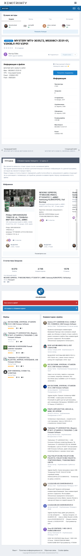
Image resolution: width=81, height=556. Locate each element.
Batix (14, 350)
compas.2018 (56, 350)
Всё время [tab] (69, 19)
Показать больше (40, 31)
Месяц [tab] (31, 19)
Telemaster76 (56, 533)
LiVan (12, 246)
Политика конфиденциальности (30, 550)
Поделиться (53, 54)
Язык (14, 550)
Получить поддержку (65, 73)
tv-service (55, 413)
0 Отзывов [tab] (9, 161)
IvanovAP (55, 507)
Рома (68, 25)
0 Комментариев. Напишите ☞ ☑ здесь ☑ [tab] (32, 161)
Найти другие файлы (15, 56)
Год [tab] (50, 19)
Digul (14, 375)
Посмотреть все (40, 253)
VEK (7, 222)
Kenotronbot (13, 25)
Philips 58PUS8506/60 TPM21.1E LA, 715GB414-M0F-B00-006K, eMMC (17, 217)
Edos (16, 54)
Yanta (54, 369)
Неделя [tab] (11, 19)
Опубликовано (67, 326)
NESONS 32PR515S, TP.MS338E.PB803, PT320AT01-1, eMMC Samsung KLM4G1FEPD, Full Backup (52, 197)
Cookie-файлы (63, 550)
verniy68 (31, 25)
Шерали (55, 390)
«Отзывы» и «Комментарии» (15, 308)
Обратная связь (50, 550)
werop (54, 464)
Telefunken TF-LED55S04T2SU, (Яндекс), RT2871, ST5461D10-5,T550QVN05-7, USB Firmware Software (23, 335)
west (14, 339)
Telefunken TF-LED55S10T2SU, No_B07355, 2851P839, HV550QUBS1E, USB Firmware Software (23, 360)
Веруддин (42, 204)
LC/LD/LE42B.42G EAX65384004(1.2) (60, 483)
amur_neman (51, 25)
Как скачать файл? (11, 303)
